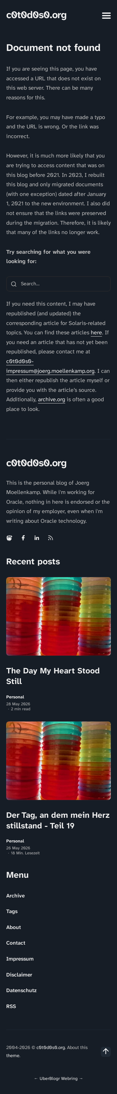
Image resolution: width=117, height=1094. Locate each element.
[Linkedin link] (36, 537)
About (13, 927)
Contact (15, 942)
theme (12, 1055)
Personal (15, 697)
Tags (11, 911)
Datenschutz (21, 990)
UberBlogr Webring (59, 1078)
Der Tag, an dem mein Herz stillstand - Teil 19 (58, 820)
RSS (11, 1006)
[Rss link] (50, 537)
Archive (15, 895)
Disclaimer (19, 974)
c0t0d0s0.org (36, 14)
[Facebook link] (23, 537)
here (96, 332)
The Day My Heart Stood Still (53, 676)
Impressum (20, 958)
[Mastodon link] (10, 537)
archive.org (51, 399)
